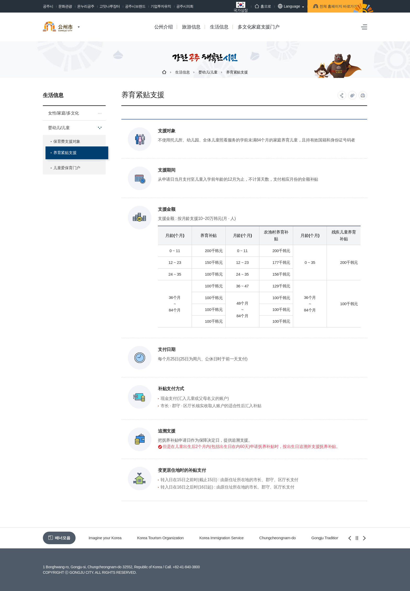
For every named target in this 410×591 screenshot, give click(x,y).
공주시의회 (184, 6)
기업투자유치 (161, 6)
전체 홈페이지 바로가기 (329, 7)
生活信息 (182, 72)
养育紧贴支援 (237, 72)
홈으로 (251, 6)
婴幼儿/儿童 (207, 72)
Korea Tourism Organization (160, 538)
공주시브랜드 (135, 6)
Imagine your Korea (105, 538)
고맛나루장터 (109, 6)
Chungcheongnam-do (277, 538)
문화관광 (65, 6)
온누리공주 (85, 6)
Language (277, 6)
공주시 (48, 6)
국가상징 (229, 7)
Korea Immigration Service (221, 538)
